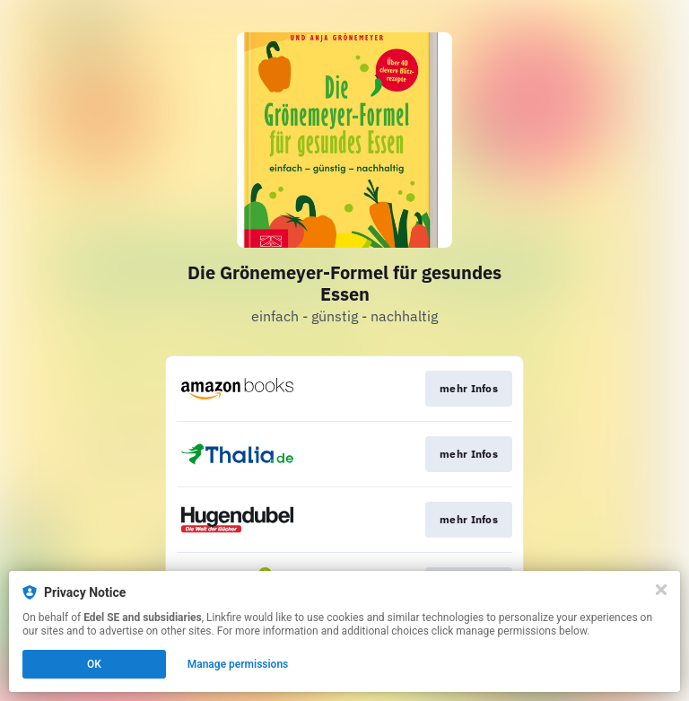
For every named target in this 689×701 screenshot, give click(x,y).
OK (94, 664)
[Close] (661, 589)
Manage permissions (238, 664)
